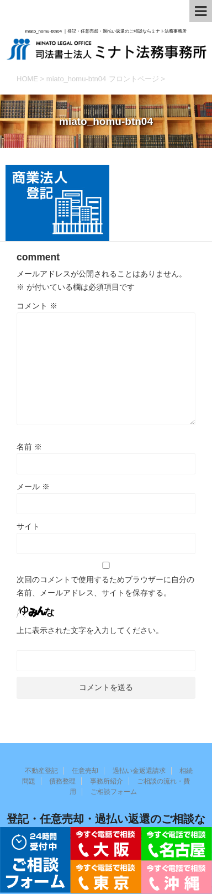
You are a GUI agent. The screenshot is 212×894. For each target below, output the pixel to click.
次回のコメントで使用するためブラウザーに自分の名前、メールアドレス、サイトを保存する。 (105, 586)
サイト (28, 526)
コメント (37, 305)
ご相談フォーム (114, 792)
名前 (29, 446)
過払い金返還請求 (139, 771)
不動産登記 (41, 771)
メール (33, 486)
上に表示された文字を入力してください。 (90, 630)
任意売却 (85, 771)
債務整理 (62, 781)
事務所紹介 (106, 781)
